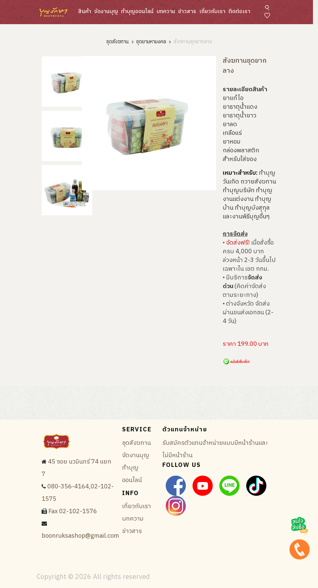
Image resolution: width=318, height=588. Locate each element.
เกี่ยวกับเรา (212, 11)
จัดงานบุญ (106, 11)
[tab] (67, 81)
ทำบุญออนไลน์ (137, 11)
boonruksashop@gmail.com (80, 536)
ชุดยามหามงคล (151, 42)
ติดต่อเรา (239, 11)
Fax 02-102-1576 (72, 511)
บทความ (166, 11)
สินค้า (84, 11)
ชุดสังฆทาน (117, 42)
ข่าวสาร (187, 11)
